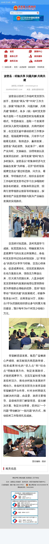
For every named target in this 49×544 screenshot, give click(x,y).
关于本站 (36, 478)
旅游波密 (31, 67)
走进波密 (22, 67)
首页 (16, 67)
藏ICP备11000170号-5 (17, 485)
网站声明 (15, 478)
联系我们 (29, 478)
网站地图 (22, 478)
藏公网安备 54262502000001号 (37, 485)
